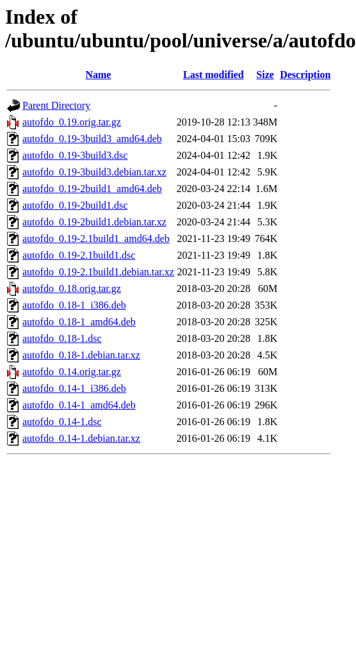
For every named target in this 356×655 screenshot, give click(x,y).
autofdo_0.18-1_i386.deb (74, 305)
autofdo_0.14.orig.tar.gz (71, 371)
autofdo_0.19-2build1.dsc (74, 205)
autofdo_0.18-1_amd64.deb (79, 321)
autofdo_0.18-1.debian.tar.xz (81, 355)
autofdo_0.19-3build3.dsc (74, 155)
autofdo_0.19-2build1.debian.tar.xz (94, 221)
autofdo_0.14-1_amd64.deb (79, 405)
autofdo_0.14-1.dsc (62, 421)
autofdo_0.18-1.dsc (62, 338)
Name (98, 74)
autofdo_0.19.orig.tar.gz (71, 122)
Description (305, 74)
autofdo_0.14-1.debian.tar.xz (81, 438)
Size (265, 74)
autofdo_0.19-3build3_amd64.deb (92, 138)
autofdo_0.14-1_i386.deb (74, 388)
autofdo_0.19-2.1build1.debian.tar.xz (98, 271)
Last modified (213, 74)
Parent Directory (56, 105)
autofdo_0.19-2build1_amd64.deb (92, 188)
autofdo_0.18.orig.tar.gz (71, 288)
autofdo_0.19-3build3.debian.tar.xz (94, 171)
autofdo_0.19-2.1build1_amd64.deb (96, 238)
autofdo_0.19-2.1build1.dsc (78, 255)
